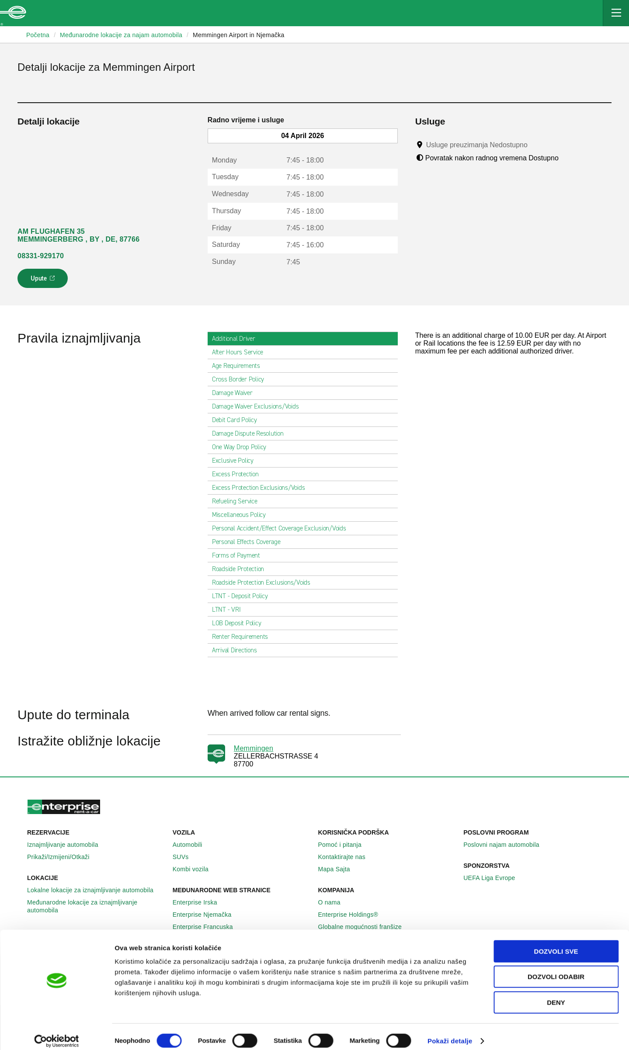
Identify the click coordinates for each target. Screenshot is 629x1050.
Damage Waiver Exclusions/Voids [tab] (259, 406)
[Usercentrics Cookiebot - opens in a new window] (56, 1033)
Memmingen (253, 748)
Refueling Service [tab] (238, 501)
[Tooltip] (536, 144)
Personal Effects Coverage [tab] (250, 541)
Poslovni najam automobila (506, 844)
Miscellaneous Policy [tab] (242, 514)
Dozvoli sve (556, 943)
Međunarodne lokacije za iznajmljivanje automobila (96, 906)
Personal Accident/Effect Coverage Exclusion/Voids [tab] (282, 528)
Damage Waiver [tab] (236, 392)
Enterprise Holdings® (353, 914)
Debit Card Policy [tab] (238, 420)
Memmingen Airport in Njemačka (239, 34)
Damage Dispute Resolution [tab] (251, 433)
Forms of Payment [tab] (239, 555)
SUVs (185, 856)
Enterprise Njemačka (207, 914)
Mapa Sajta (339, 869)
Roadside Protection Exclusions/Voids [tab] (264, 582)
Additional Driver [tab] (237, 338)
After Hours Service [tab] (241, 352)
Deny (556, 994)
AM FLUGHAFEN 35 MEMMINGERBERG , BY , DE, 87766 (78, 235)
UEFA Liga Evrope (494, 877)
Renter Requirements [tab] (243, 636)
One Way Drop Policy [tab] (242, 447)
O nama (334, 902)
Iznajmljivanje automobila (67, 844)
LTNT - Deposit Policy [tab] (243, 596)
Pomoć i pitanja (344, 844)
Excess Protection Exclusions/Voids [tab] (262, 487)
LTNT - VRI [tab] (230, 609)
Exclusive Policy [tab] (236, 460)
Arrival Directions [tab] (238, 650)
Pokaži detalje (450, 1032)
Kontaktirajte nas (346, 856)
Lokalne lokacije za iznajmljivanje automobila (95, 890)
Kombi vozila (195, 869)
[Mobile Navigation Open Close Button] (616, 13)
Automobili (192, 844)
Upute (44, 281)
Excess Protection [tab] (239, 474)
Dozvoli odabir (556, 969)
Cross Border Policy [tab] (241, 379)
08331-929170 (40, 256)
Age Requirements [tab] (239, 365)
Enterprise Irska (200, 902)
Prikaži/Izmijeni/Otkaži (63, 856)
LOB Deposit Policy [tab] (240, 623)
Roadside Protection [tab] (241, 569)
